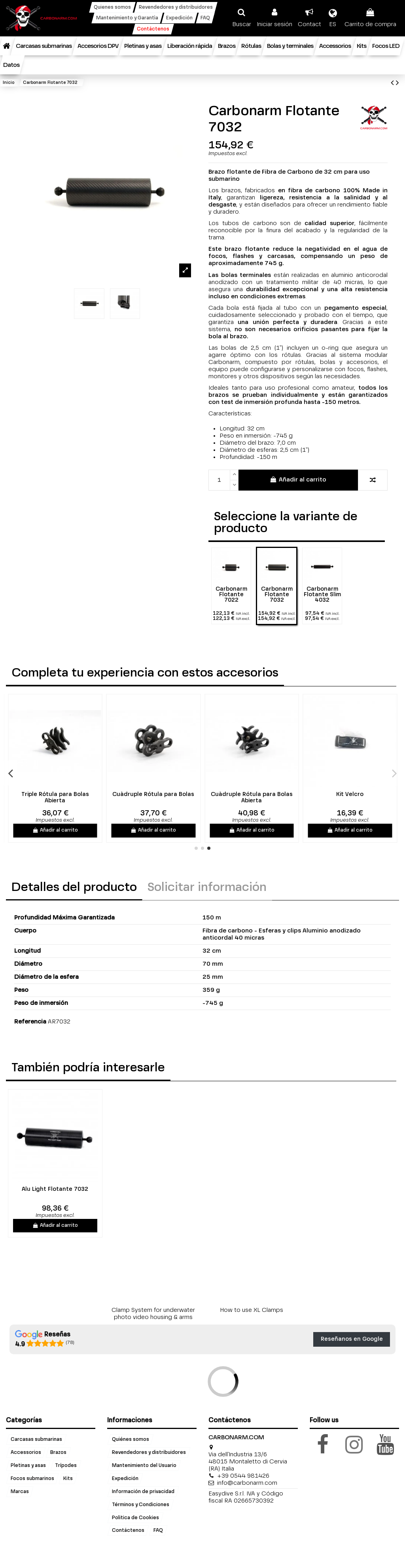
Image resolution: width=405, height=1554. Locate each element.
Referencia (30, 1022)
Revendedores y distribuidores (149, 1452)
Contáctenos (128, 1530)
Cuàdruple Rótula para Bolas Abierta (259, 798)
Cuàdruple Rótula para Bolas (161, 794)
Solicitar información (207, 888)
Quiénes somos (130, 1439)
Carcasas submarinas (36, 1439)
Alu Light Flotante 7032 (55, 1189)
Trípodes (66, 1465)
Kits (68, 1478)
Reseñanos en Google (352, 1339)
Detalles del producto (74, 888)
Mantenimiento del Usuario (144, 1465)
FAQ (158, 1530)
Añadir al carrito (298, 479)
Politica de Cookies (135, 1517)
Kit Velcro (357, 794)
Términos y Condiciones (140, 1504)
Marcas (20, 1491)
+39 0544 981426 (243, 1476)
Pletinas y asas (28, 1465)
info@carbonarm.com (247, 1483)
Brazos (58, 1452)
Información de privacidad (143, 1491)
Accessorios (26, 1452)
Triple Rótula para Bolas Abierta (62, 798)
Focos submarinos (32, 1478)
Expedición (125, 1478)
